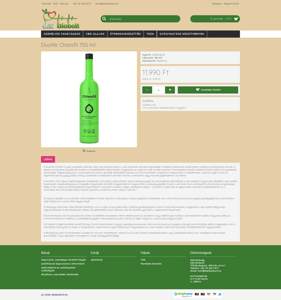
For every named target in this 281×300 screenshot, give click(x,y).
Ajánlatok (96, 259)
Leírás (48, 159)
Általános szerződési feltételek (59, 274)
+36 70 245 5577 (82, 3)
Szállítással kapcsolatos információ (63, 263)
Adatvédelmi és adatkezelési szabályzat (58, 269)
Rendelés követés (151, 263)
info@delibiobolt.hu (107, 3)
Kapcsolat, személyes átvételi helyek (63, 259)
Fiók (143, 259)
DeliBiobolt (158, 54)
